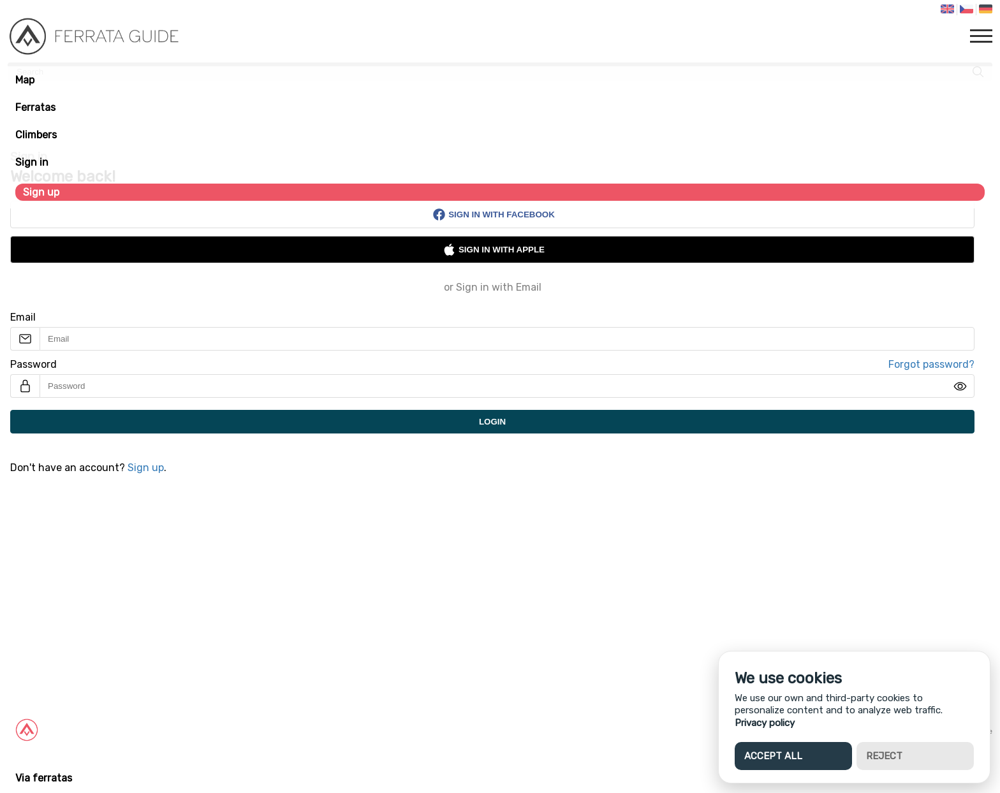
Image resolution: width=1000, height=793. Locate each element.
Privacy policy (765, 723)
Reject (884, 756)
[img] (960, 386)
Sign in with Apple (494, 249)
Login (492, 421)
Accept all (773, 756)
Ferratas (35, 107)
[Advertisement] (382, 588)
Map (24, 80)
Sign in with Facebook (493, 214)
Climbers (36, 135)
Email (23, 317)
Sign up (41, 192)
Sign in (31, 162)
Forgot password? (931, 364)
